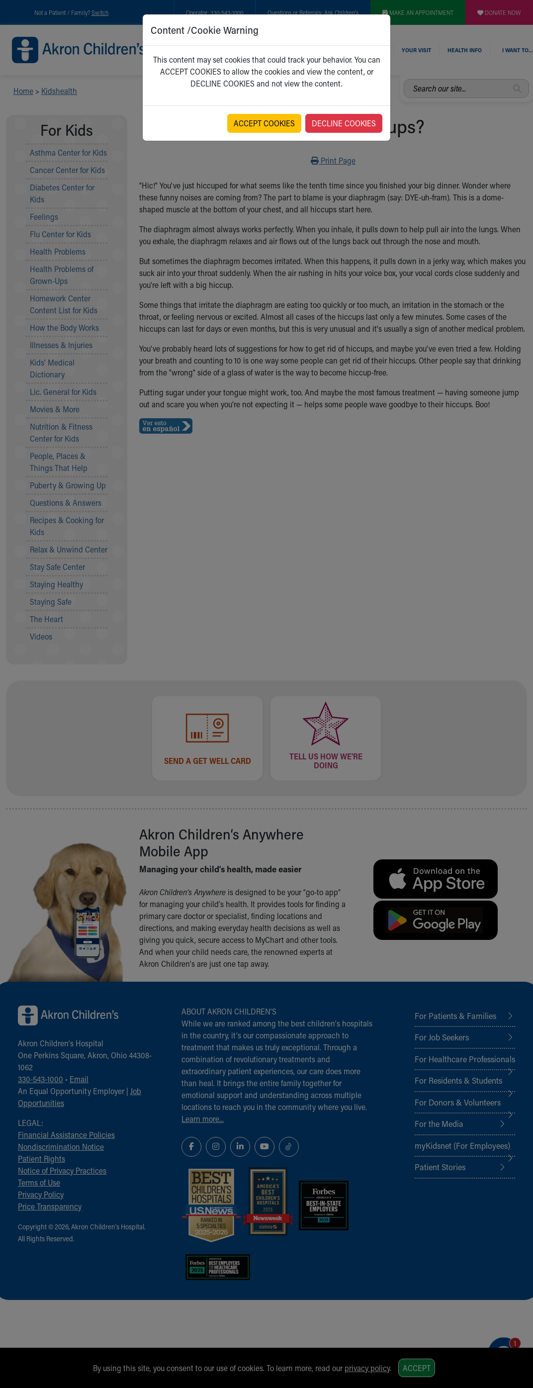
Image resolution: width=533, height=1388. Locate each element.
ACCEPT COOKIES (264, 123)
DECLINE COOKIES (344, 123)
